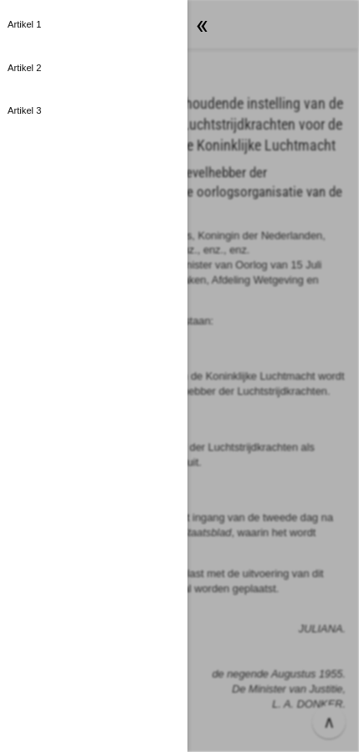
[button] (93, 25)
